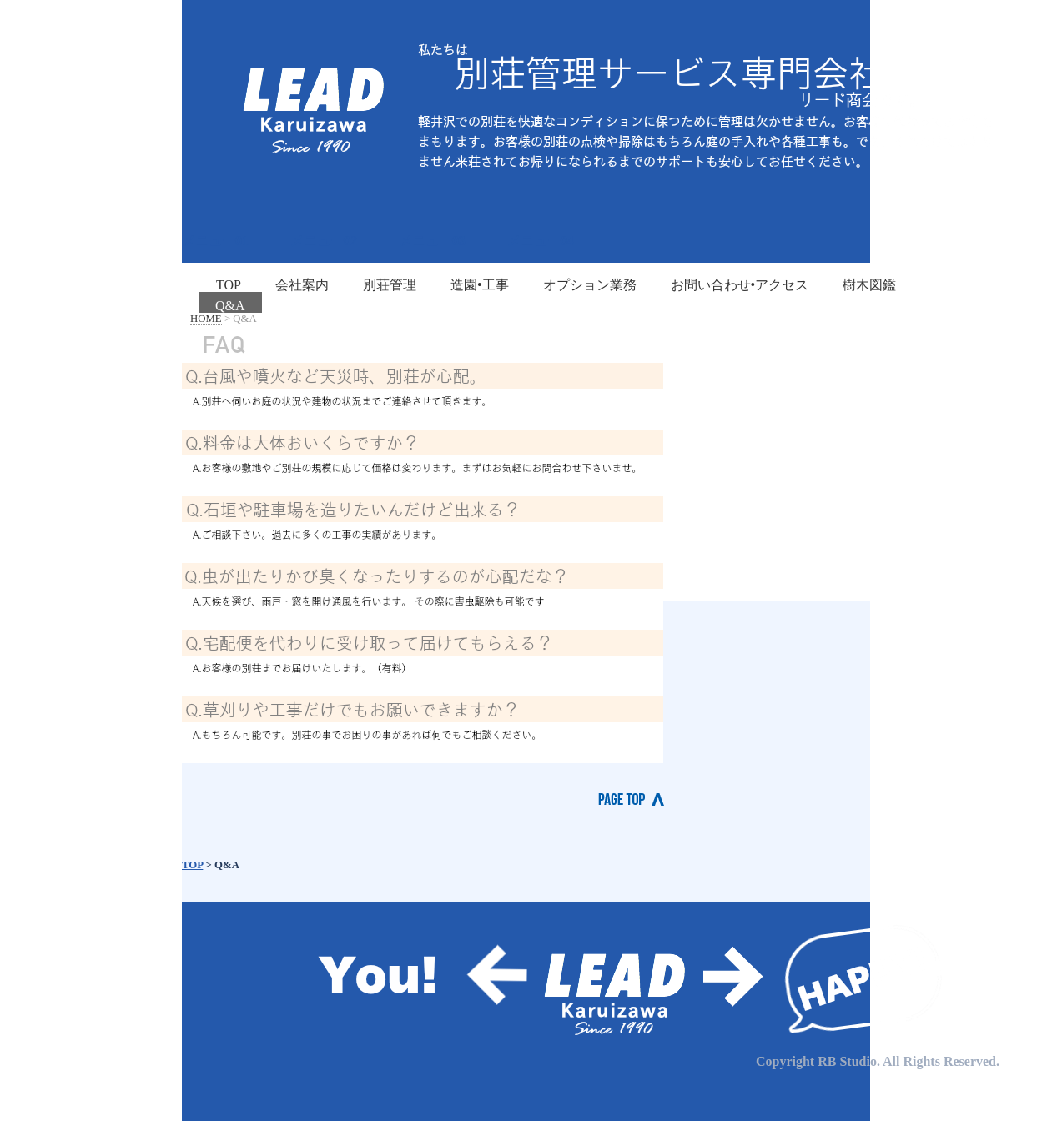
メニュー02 (323, 241)
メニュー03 (432, 241)
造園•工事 (479, 285)
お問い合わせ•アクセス (740, 285)
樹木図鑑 (869, 285)
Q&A (230, 306)
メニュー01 (215, 241)
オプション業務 (590, 285)
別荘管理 (389, 285)
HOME (206, 318)
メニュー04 (540, 241)
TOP (228, 285)
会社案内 (302, 285)
